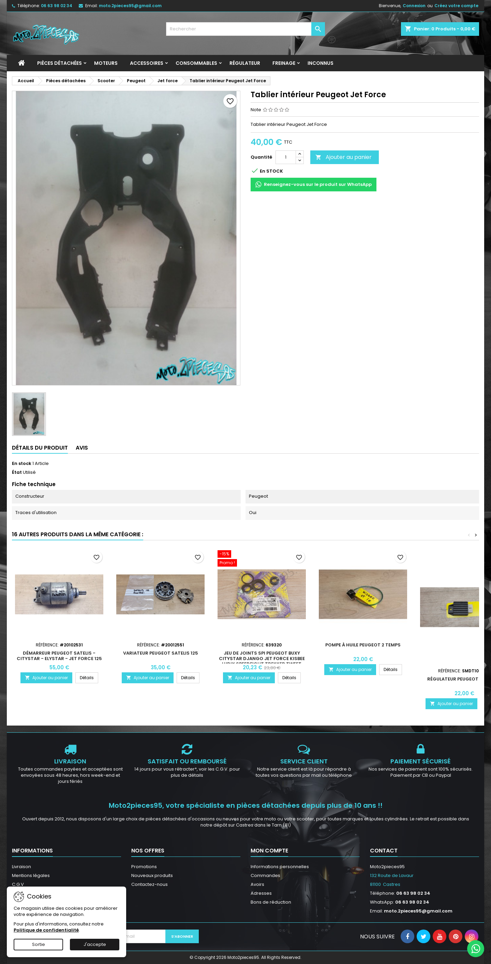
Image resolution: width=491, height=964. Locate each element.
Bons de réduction (271, 902)
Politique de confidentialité (46, 930)
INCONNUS (320, 63)
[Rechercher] (245, 29)
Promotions (144, 866)
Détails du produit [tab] (40, 448)
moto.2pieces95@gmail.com (130, 6)
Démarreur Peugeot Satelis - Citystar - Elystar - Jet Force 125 (59, 656)
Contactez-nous (149, 884)
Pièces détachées (59, 63)
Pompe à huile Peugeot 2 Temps (363, 645)
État (17, 472)
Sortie (38, 944)
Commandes (265, 875)
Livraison (21, 866)
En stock (21, 464)
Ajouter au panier (343, 157)
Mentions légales (31, 875)
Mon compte (269, 851)
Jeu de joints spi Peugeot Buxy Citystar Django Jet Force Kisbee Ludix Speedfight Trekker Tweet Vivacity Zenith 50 (262, 661)
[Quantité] (286, 157)
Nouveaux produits (152, 875)
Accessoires (146, 63)
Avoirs (257, 884)
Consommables (196, 63)
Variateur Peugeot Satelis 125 (160, 653)
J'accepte (95, 944)
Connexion (414, 6)
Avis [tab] (82, 448)
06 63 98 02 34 (56, 6)
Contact (384, 851)
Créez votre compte (456, 6)
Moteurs (106, 63)
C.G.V (18, 884)
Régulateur (244, 63)
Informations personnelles (280, 866)
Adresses (261, 893)
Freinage (283, 63)
